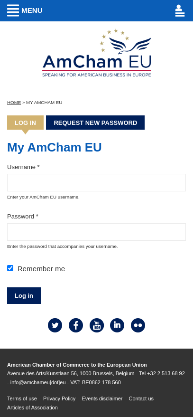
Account (145, 10)
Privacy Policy (59, 398)
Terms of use (22, 398)
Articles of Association (32, 407)
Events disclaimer (102, 398)
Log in (29, 122)
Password (22, 216)
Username (23, 167)
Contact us (141, 398)
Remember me (41, 269)
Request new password (95, 122)
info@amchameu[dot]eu (38, 382)
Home (14, 102)
